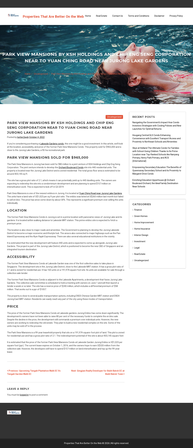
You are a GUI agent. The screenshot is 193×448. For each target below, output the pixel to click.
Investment (139, 241)
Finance (138, 210)
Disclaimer (159, 16)
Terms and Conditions (138, 16)
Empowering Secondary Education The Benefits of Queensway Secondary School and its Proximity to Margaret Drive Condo (156, 170)
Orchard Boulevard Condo (71, 167)
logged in (24, 395)
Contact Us (117, 16)
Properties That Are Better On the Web (53, 16)
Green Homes (141, 216)
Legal (137, 248)
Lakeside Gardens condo (52, 143)
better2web (23, 137)
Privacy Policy (176, 16)
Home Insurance (142, 229)
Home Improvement (144, 222)
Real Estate (101, 16)
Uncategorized (114, 117)
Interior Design (141, 235)
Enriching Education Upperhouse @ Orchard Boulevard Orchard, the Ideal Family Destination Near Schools (155, 183)
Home (88, 16)
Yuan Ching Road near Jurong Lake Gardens (100, 193)
